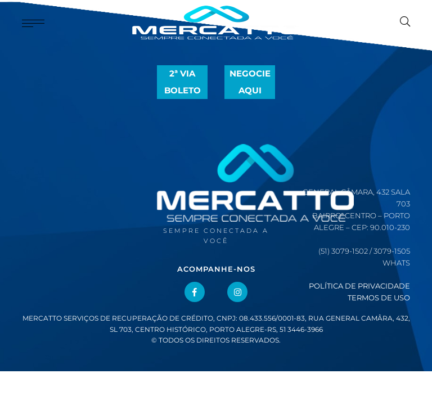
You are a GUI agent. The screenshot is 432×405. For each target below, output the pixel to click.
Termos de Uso (379, 297)
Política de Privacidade (359, 285)
